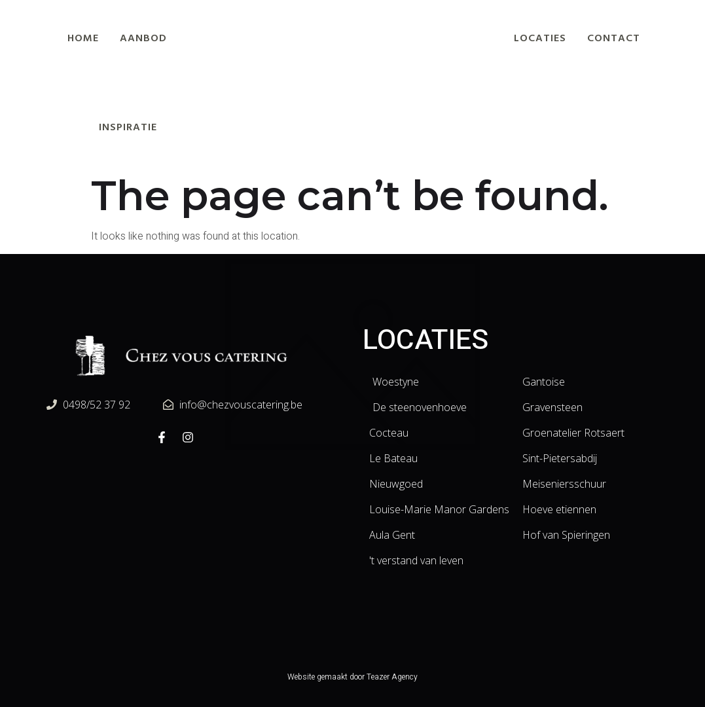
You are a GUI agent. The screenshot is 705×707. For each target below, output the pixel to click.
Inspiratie (128, 127)
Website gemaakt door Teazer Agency (352, 677)
